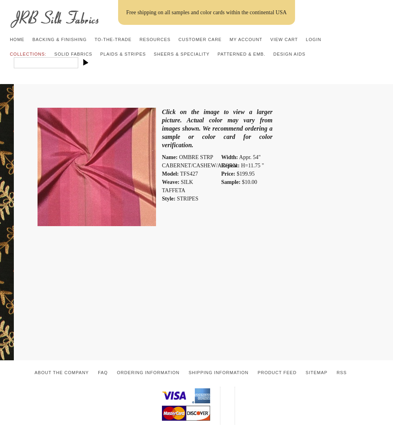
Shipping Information (218, 372)
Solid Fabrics (73, 54)
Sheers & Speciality (181, 54)
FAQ (103, 372)
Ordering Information (148, 372)
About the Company (62, 372)
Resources (155, 39)
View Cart (284, 39)
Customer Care (200, 39)
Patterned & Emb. (241, 54)
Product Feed (277, 372)
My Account (245, 39)
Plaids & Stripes (123, 54)
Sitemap (316, 372)
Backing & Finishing (59, 39)
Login (313, 39)
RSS (342, 372)
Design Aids (289, 54)
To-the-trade (113, 39)
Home (17, 39)
